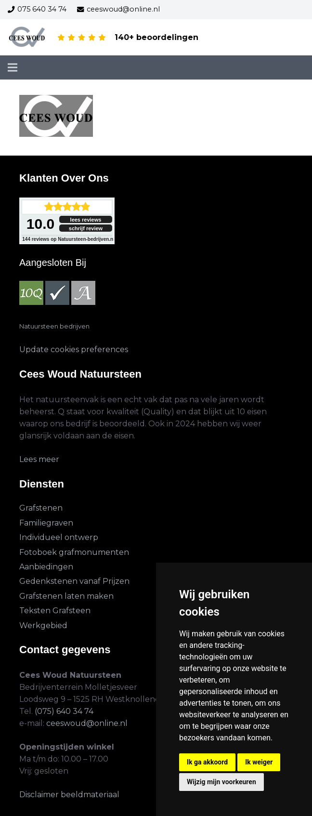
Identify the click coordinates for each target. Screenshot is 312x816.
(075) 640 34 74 (64, 711)
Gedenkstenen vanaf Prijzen (74, 581)
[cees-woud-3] (27, 38)
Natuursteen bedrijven (54, 326)
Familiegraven (46, 522)
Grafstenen (41, 508)
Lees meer (39, 459)
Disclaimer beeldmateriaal (69, 794)
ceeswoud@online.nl (87, 723)
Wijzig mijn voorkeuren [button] (221, 782)
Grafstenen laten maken (66, 596)
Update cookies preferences (73, 349)
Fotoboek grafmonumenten (74, 552)
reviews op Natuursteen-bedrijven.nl (68, 239)
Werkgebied (43, 625)
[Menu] (12, 67)
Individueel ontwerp (58, 537)
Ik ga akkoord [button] (207, 762)
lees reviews (86, 220)
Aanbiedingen (46, 566)
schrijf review (86, 228)
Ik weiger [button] (259, 762)
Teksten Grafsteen (55, 610)
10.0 (40, 224)
